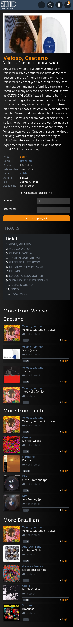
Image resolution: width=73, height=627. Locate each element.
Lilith (23, 173)
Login (23, 156)
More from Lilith (23, 410)
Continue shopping (37, 193)
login (65, 340)
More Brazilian (21, 519)
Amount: (8, 200)
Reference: (9, 208)
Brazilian (26, 161)
